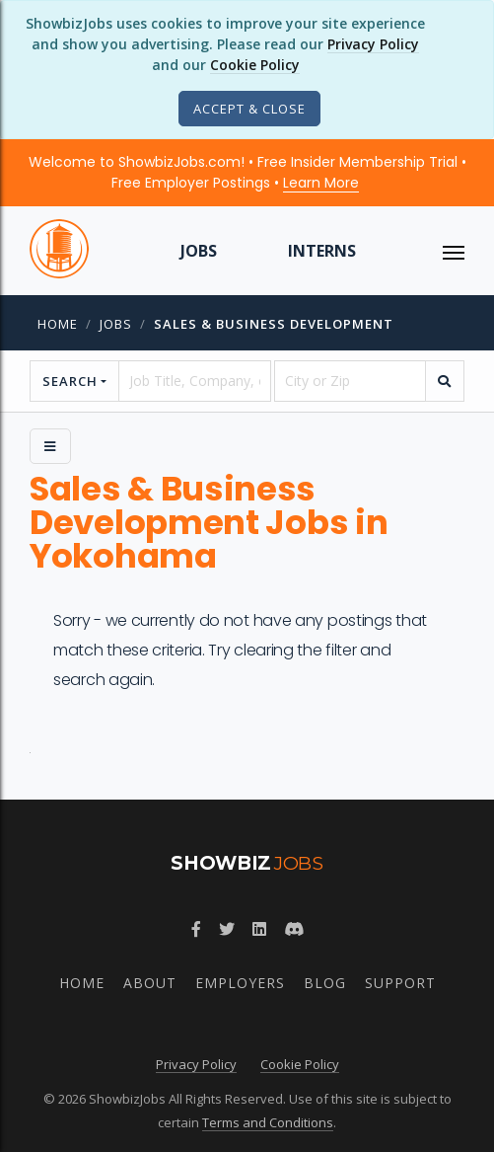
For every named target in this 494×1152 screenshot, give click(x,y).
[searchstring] (194, 381)
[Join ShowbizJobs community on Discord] (294, 929)
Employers (240, 982)
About (149, 982)
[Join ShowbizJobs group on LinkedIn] (259, 929)
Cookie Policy (255, 64)
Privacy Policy (373, 44)
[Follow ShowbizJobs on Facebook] (196, 929)
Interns (322, 251)
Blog (325, 982)
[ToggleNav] (453, 251)
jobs (116, 324)
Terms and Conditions (267, 1122)
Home (57, 324)
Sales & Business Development (273, 324)
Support (400, 982)
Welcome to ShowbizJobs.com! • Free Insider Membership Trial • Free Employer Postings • (247, 172)
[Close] (249, 108)
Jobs (198, 251)
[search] (444, 381)
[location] (350, 381)
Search (70, 381)
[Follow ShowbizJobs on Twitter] (227, 929)
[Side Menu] (50, 446)
